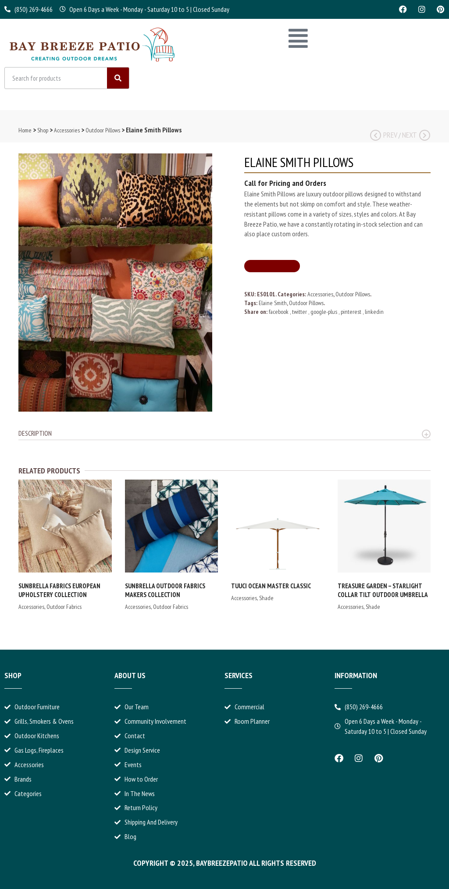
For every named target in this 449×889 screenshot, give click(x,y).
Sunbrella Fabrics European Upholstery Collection (59, 590)
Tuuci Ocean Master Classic (271, 586)
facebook (279, 312)
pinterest (352, 312)
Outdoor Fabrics (64, 607)
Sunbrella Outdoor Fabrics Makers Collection (165, 590)
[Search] (118, 78)
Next (416, 135)
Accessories (67, 130)
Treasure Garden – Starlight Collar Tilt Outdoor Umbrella (383, 590)
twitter (300, 312)
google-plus (324, 312)
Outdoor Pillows (103, 130)
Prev (383, 135)
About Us (130, 675)
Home (25, 130)
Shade (266, 598)
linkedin (374, 312)
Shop (42, 130)
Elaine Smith (273, 303)
